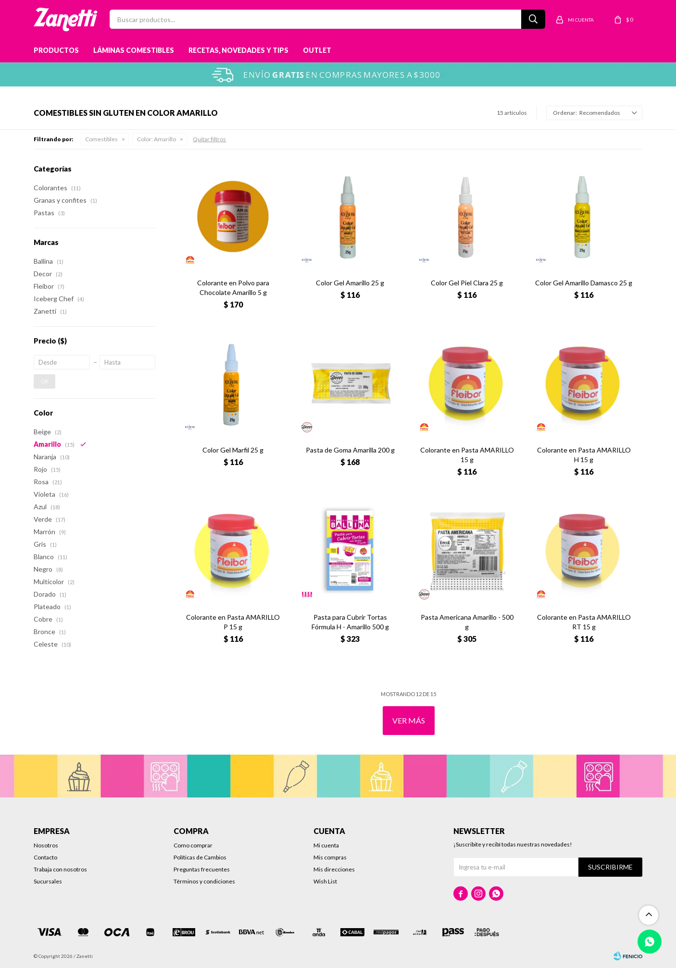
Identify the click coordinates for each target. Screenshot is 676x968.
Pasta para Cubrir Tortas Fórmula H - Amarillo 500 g (350, 622)
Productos (56, 50)
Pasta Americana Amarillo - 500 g (467, 622)
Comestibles (101, 139)
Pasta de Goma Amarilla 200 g (350, 450)
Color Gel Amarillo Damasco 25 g (583, 283)
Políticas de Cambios (200, 857)
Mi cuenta (326, 845)
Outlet (317, 50)
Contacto (45, 857)
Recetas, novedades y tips (238, 50)
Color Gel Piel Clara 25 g (467, 283)
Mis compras (330, 857)
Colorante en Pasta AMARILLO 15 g (467, 455)
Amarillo (156, 139)
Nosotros (46, 845)
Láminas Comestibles (133, 50)
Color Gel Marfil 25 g (232, 450)
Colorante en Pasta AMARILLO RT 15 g (584, 622)
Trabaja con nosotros (60, 869)
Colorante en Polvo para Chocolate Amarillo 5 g (233, 287)
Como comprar (193, 845)
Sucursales (48, 881)
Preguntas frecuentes (202, 869)
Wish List (325, 881)
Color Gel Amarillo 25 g (350, 283)
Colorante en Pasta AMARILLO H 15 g (584, 455)
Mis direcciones (334, 869)
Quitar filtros (209, 139)
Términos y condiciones (204, 881)
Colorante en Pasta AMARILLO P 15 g (233, 622)
